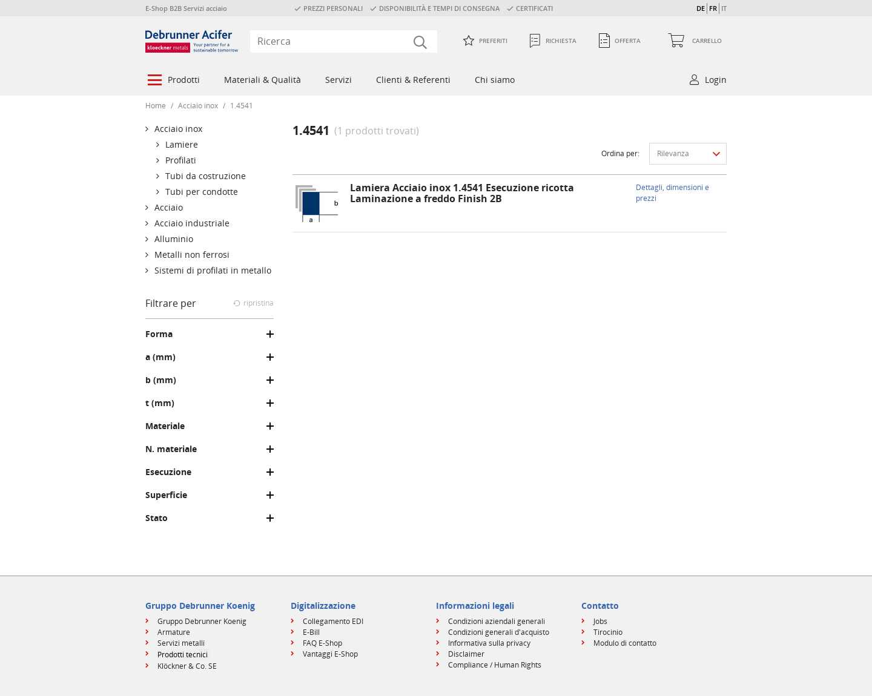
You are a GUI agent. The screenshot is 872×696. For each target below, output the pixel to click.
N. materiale (171, 449)
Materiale (165, 426)
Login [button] (716, 79)
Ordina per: (620, 153)
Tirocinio (608, 632)
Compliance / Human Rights (494, 665)
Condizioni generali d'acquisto (498, 632)
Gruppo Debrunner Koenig (201, 621)
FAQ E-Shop (322, 643)
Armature (173, 632)
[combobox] (343, 41)
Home (155, 105)
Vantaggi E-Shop (330, 654)
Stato (156, 518)
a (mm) (160, 357)
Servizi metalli (181, 643)
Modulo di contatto (624, 643)
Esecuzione (168, 472)
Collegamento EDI (333, 621)
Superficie (166, 495)
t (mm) (159, 403)
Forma (159, 334)
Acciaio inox (198, 105)
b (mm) (160, 380)
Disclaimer (466, 654)
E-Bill (311, 632)
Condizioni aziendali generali (496, 621)
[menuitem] (172, 81)
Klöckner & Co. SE (187, 666)
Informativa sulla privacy (489, 643)
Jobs (600, 621)
